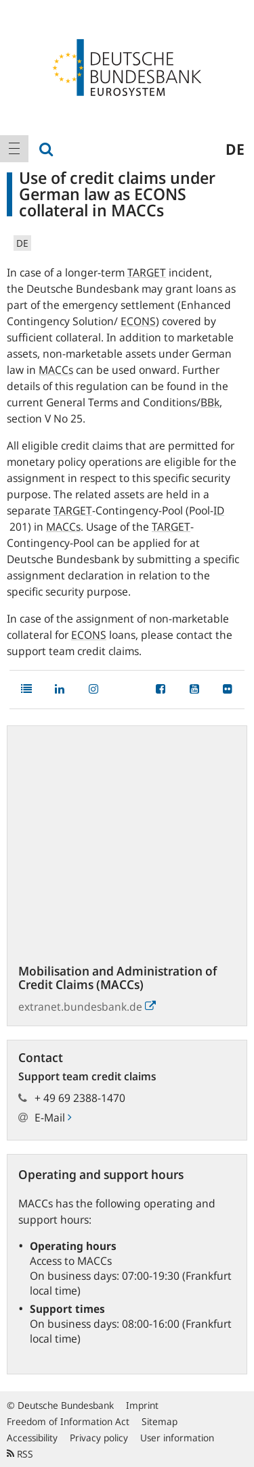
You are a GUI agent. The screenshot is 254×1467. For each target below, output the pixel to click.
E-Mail (53, 1117)
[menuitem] (14, 148)
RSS (20, 1453)
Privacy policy (99, 1437)
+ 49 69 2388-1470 (80, 1097)
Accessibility (32, 1437)
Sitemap (159, 1421)
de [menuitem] (235, 149)
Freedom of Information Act (68, 1421)
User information (177, 1437)
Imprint (142, 1405)
